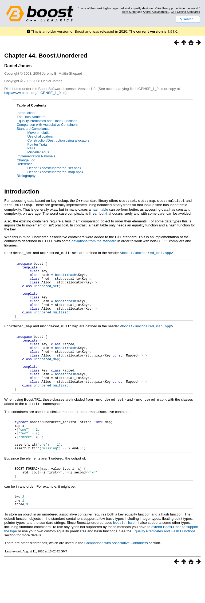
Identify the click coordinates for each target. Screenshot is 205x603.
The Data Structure (31, 117)
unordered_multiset (51, 322)
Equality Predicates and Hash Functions (47, 121)
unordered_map (46, 375)
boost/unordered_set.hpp (146, 252)
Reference (24, 164)
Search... (187, 19)
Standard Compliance (33, 129)
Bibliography (26, 176)
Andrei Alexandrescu (156, 11)
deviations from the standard (94, 240)
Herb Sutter (129, 11)
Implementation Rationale (36, 156)
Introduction (25, 113)
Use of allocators (40, 136)
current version (149, 31)
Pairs (31, 148)
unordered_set (46, 291)
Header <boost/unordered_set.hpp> (54, 168)
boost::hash (65, 277)
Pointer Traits (37, 144)
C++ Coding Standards (185, 11)
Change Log (26, 160)
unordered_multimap (51, 407)
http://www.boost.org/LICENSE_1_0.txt (34, 93)
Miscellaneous (38, 152)
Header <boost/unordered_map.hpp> (55, 172)
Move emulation (39, 133)
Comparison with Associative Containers (47, 125)
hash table (100, 209)
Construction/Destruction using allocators (58, 140)
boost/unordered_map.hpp (146, 337)
